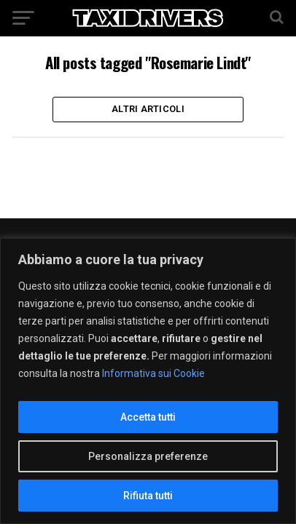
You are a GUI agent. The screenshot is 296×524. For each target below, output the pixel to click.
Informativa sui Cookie (153, 373)
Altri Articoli (148, 108)
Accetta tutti (148, 417)
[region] (148, 381)
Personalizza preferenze (148, 456)
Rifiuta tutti (148, 495)
